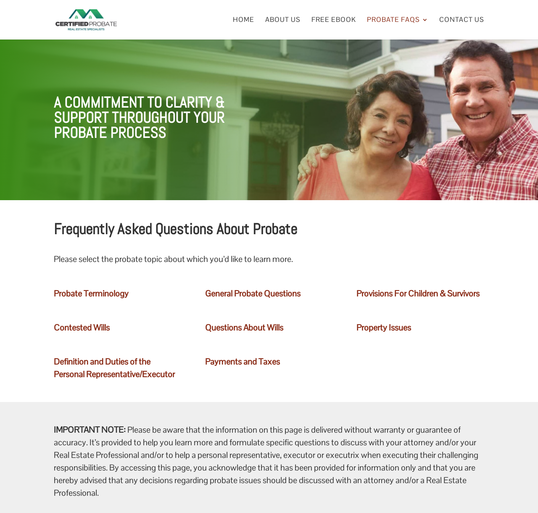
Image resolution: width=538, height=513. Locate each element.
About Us (283, 20)
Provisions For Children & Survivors (418, 293)
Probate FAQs (393, 20)
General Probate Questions (253, 293)
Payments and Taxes (242, 361)
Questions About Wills (244, 327)
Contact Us (461, 20)
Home (243, 20)
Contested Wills (82, 327)
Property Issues (383, 327)
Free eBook (333, 20)
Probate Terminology (91, 293)
